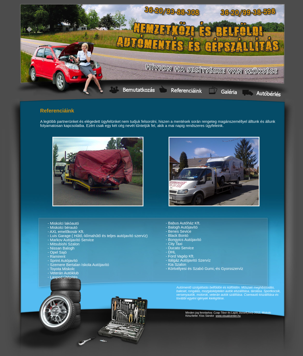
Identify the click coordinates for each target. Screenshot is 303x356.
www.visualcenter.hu (228, 315)
